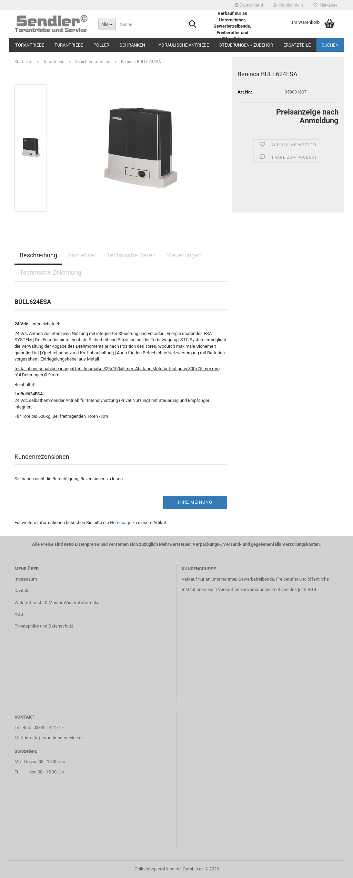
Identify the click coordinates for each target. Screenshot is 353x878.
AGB (18, 614)
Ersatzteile (297, 45)
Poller (101, 45)
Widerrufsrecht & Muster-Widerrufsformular (57, 602)
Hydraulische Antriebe (182, 45)
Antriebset (82, 255)
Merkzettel (326, 5)
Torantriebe (29, 45)
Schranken (132, 45)
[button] (248, 5)
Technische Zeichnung (50, 272)
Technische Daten (131, 255)
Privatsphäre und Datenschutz (43, 626)
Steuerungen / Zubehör (246, 45)
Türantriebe (68, 45)
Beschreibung (38, 255)
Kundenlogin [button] (288, 5)
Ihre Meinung (195, 502)
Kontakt (22, 590)
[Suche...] (106, 24)
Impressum (25, 579)
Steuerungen (184, 255)
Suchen (330, 45)
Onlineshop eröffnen (154, 868)
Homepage (120, 522)
